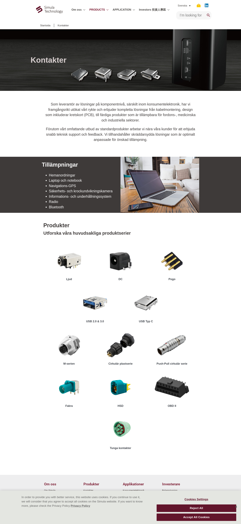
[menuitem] (184, 6)
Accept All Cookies (196, 517)
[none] (184, 6)
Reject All (196, 508)
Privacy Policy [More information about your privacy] (80, 505)
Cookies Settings (196, 499)
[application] (83, 10)
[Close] (236, 506)
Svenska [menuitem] (182, 5)
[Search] (208, 15)
